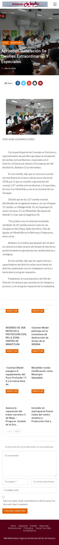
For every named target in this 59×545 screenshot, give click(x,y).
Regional (23, 526)
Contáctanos (29, 530)
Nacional (43, 526)
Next (17, 431)
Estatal (33, 526)
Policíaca (28, 528)
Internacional (14, 528)
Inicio (13, 526)
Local (5, 43)
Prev (9, 431)
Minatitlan (16, 43)
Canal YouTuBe (43, 528)
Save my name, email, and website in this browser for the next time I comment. (29, 503)
